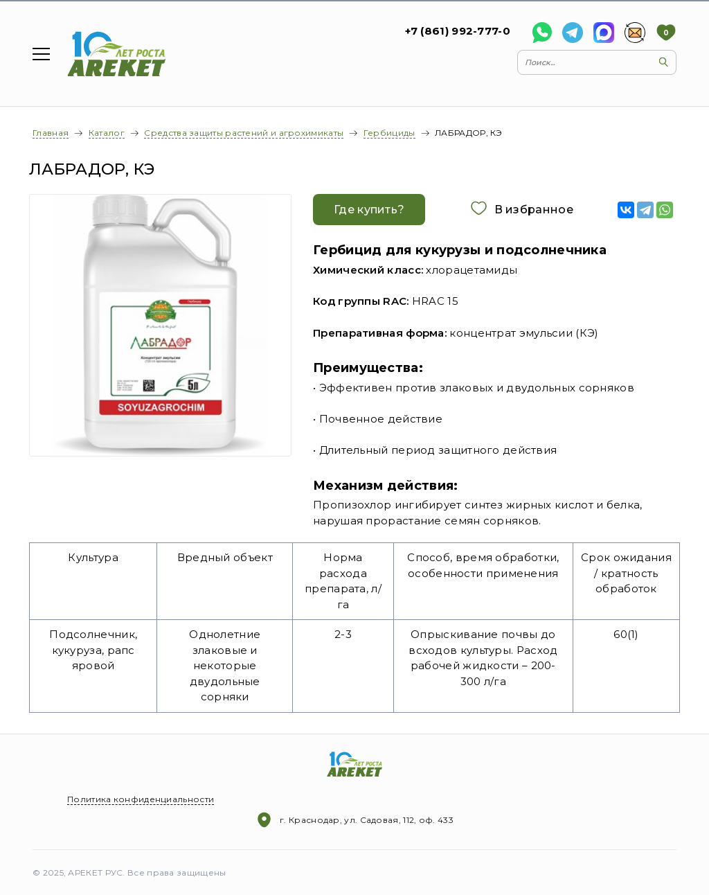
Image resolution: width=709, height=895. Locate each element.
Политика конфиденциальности (140, 799)
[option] (160, 325)
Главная (51, 132)
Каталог (107, 132)
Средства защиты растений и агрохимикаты (243, 132)
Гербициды (389, 132)
